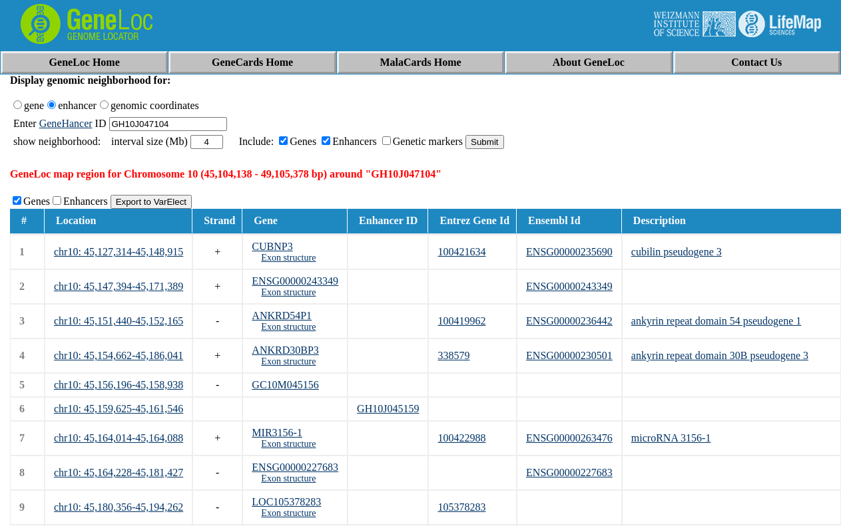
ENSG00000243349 (295, 281)
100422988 (461, 438)
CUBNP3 (272, 246)
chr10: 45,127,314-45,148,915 (118, 251)
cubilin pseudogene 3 (676, 251)
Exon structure (288, 258)
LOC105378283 (286, 501)
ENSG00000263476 (569, 438)
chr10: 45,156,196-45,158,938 (118, 384)
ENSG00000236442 (569, 321)
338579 (453, 355)
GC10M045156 (285, 384)
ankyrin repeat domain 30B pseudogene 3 (719, 355)
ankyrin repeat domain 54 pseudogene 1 (716, 321)
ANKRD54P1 (282, 315)
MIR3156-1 (277, 432)
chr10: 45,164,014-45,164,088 (118, 438)
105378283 (461, 507)
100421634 (461, 251)
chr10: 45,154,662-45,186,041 (118, 355)
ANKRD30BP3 (285, 350)
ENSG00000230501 (569, 355)
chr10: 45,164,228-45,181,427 (118, 472)
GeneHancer (66, 123)
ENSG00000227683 (295, 467)
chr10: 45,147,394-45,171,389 (118, 286)
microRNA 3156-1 (671, 438)
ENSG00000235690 (569, 251)
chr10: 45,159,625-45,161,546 (118, 408)
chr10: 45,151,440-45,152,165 (118, 321)
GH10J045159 (388, 408)
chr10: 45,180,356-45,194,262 (118, 507)
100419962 (461, 321)
